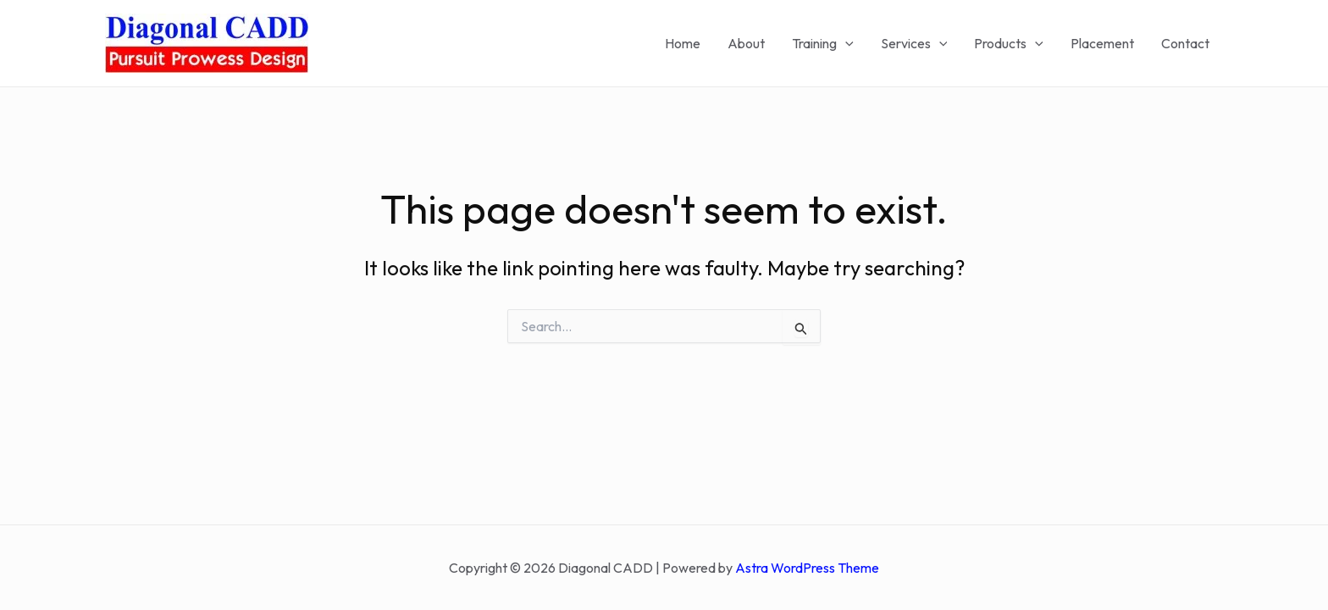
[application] (845, 43)
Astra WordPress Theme (807, 567)
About (746, 43)
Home (682, 43)
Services (914, 43)
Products (1008, 43)
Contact (1185, 43)
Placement (1102, 43)
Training (823, 43)
